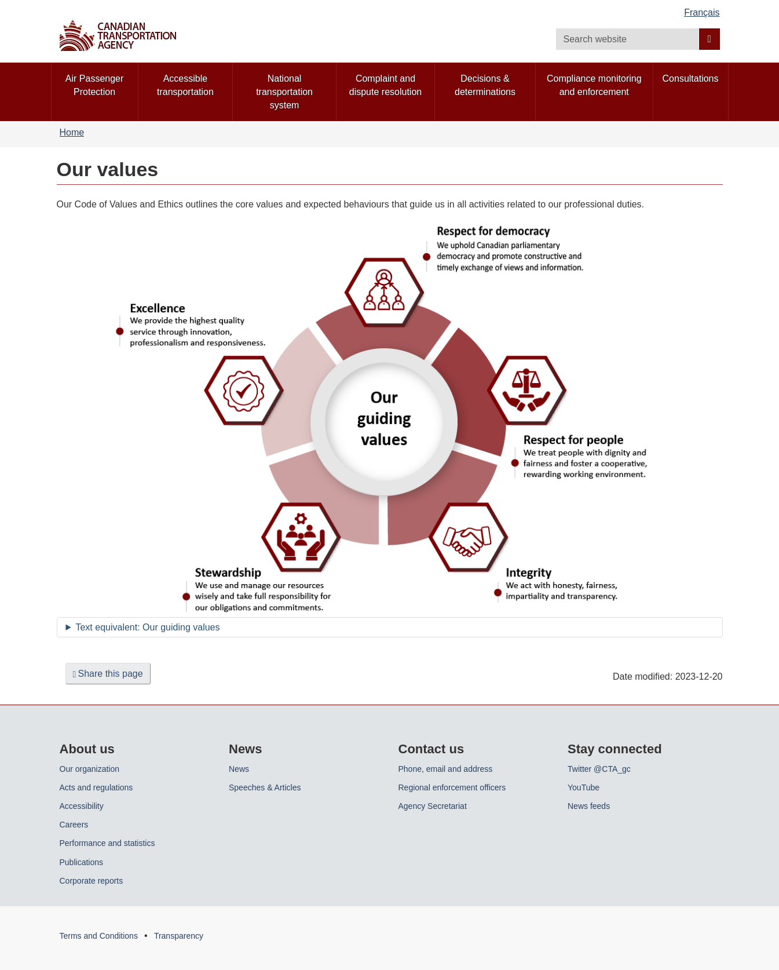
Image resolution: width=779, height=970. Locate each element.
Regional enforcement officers (452, 787)
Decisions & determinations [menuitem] (485, 85)
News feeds (589, 806)
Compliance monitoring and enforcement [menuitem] (594, 85)
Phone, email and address (445, 769)
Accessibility (82, 806)
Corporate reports (91, 880)
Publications (82, 862)
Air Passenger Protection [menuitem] (94, 85)
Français (701, 12)
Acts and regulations (96, 787)
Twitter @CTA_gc (599, 769)
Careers (74, 824)
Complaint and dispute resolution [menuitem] (385, 85)
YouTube (583, 787)
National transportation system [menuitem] (284, 92)
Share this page (108, 674)
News (239, 769)
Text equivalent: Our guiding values (147, 627)
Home (72, 132)
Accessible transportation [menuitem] (185, 85)
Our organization (90, 769)
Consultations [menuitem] (691, 78)
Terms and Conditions (99, 935)
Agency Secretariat (432, 806)
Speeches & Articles (265, 787)
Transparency (178, 935)
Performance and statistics (107, 843)
